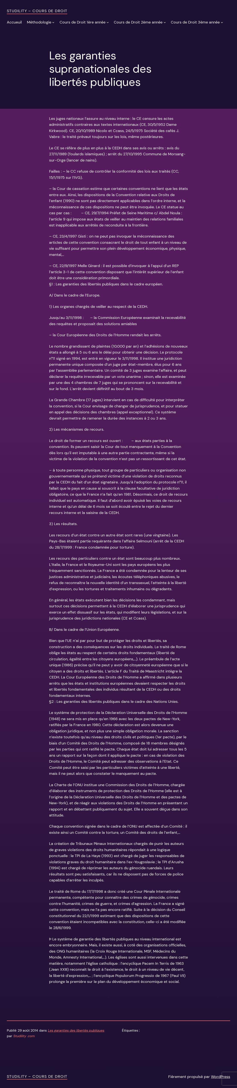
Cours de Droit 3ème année (195, 22)
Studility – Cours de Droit (37, 10)
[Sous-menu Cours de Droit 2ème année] (165, 22)
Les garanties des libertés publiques (76, 1030)
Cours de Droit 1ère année (82, 22)
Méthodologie (39, 22)
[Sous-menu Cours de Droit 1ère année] (108, 22)
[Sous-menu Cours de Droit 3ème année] (222, 22)
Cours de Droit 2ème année (138, 22)
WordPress (220, 1076)
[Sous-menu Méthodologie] (53, 22)
